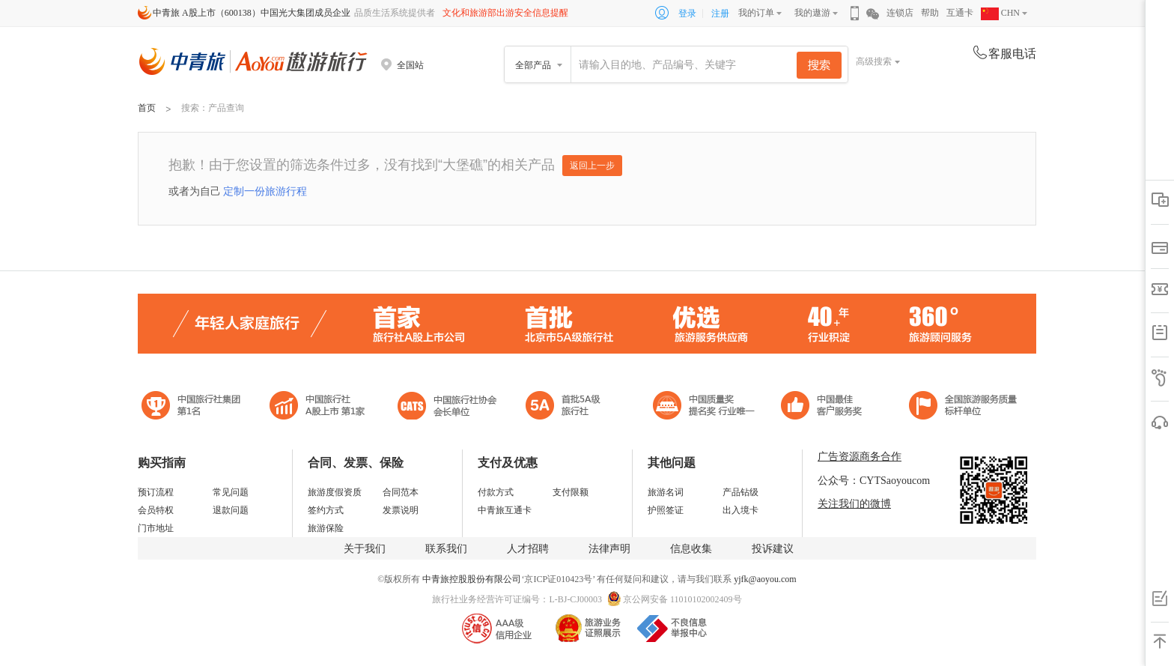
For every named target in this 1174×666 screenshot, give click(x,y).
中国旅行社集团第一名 (193, 407)
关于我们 (365, 548)
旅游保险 (326, 528)
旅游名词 (666, 492)
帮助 (930, 12)
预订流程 (156, 492)
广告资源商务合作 (859, 456)
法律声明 (609, 548)
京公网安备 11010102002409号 (682, 599)
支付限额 (570, 492)
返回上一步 (592, 165)
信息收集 (691, 548)
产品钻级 (740, 492)
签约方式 (326, 510)
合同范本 (401, 492)
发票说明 (401, 510)
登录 (687, 13)
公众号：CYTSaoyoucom (874, 480)
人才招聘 (528, 548)
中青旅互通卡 (505, 510)
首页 (147, 108)
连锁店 (899, 12)
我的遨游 (812, 12)
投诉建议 (773, 548)
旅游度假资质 (335, 492)
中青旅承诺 (963, 407)
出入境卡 (740, 510)
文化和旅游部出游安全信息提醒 (505, 12)
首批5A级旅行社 (317, 407)
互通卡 (959, 12)
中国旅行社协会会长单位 (447, 407)
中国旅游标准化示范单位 (825, 407)
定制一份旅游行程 (265, 191)
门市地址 (156, 528)
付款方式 (496, 492)
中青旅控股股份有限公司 (471, 579)
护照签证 (666, 510)
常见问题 (231, 492)
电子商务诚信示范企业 (569, 407)
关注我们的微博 (854, 503)
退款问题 (231, 510)
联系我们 (446, 548)
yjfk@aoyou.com (765, 579)
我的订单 (756, 12)
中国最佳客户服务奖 (704, 407)
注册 (720, 13)
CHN (1000, 12)
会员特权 (156, 510)
